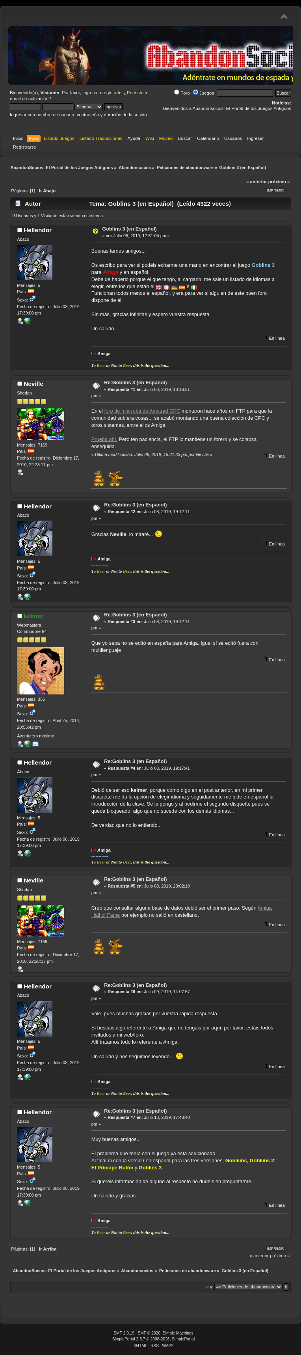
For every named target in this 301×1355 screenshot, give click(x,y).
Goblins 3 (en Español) (129, 229)
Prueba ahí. (104, 439)
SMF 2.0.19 (123, 1333)
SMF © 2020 (149, 1333)
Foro (182, 93)
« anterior (256, 181)
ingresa (89, 92)
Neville (33, 383)
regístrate (112, 92)
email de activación (29, 98)
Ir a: (209, 1287)
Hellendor (38, 230)
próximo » (279, 181)
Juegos (203, 93)
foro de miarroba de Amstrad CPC (142, 411)
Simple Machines (178, 1333)
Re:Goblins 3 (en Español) (135, 382)
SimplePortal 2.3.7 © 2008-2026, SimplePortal (153, 1339)
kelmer (33, 615)
